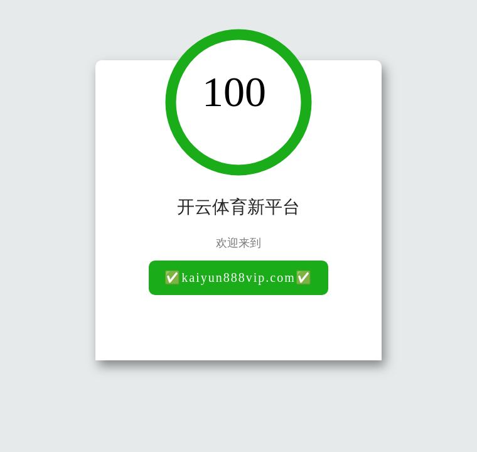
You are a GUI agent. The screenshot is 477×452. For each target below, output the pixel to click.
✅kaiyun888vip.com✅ (238, 277)
